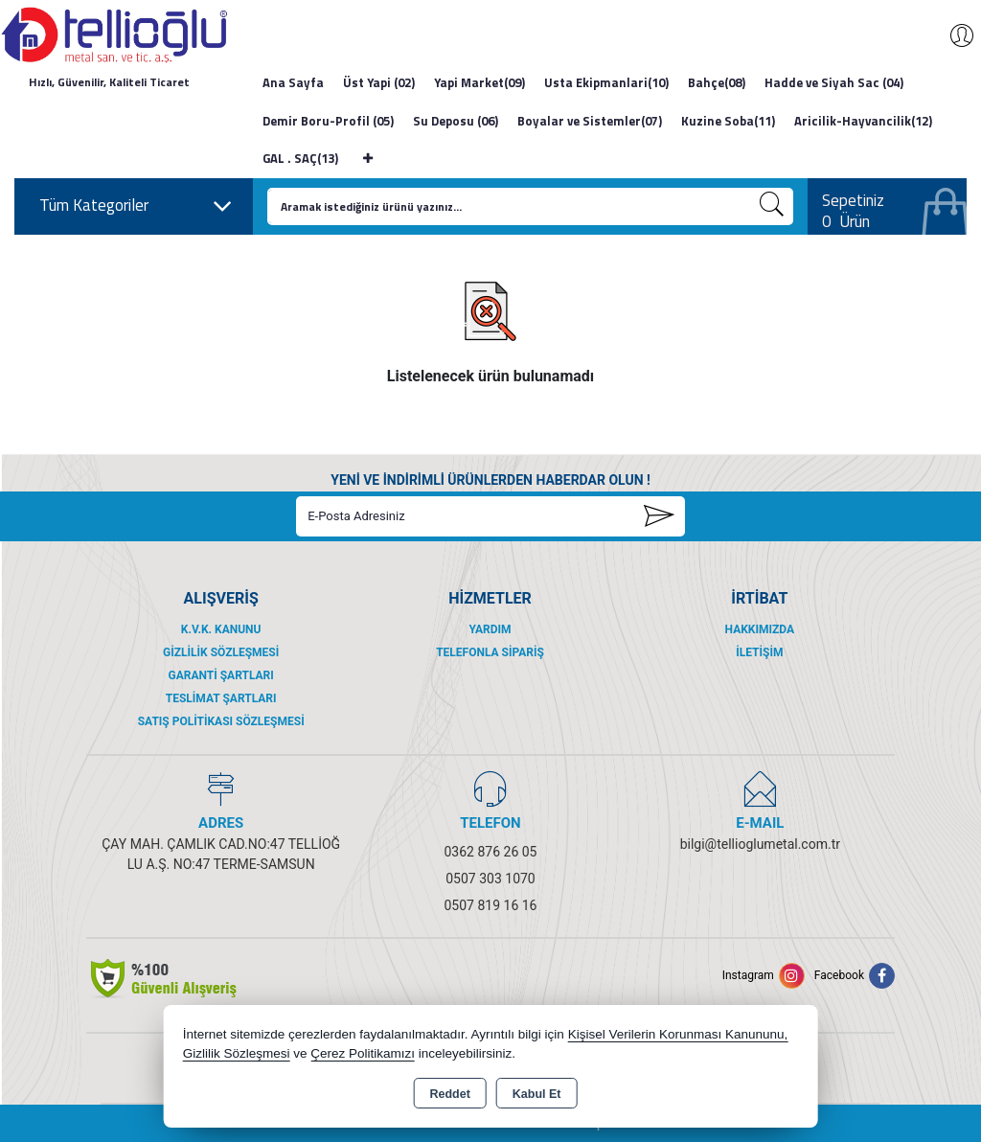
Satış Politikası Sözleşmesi (221, 721)
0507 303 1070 (490, 878)
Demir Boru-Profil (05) (328, 120)
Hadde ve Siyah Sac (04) (833, 82)
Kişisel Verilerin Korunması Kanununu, (678, 1034)
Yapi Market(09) (479, 82)
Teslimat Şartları (221, 698)
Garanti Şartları (221, 675)
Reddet (449, 1094)
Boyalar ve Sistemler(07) (589, 120)
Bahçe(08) (716, 82)
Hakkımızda (759, 629)
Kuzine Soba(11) (728, 120)
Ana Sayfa (293, 82)
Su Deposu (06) (455, 120)
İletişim (759, 652)
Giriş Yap (952, 35)
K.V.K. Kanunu (221, 629)
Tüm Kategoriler (136, 206)
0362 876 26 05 (491, 851)
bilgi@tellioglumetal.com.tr (760, 844)
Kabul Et (537, 1094)
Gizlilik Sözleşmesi (221, 652)
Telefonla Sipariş (490, 652)
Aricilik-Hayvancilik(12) (863, 120)
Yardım (489, 629)
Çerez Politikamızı (362, 1053)
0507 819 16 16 (491, 905)
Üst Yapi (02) (379, 82)
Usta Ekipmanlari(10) (606, 82)
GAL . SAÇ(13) (300, 158)
